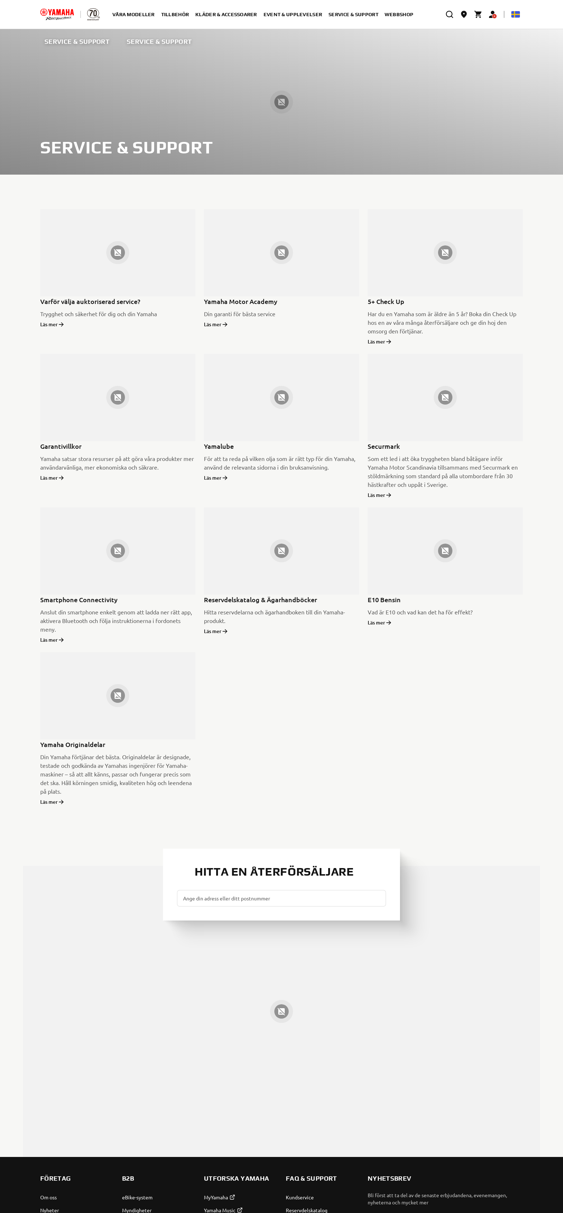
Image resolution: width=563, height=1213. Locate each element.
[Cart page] (478, 14)
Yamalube (219, 446)
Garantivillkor (61, 446)
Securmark (384, 446)
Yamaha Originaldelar (72, 744)
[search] (449, 14)
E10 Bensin (384, 599)
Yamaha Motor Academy (240, 301)
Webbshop (399, 14)
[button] (377, 898)
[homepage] (57, 14)
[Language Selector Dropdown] (515, 14)
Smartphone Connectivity (78, 599)
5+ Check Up (386, 301)
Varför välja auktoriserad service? (90, 301)
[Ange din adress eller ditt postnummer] (281, 898)
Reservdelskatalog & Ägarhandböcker (260, 599)
